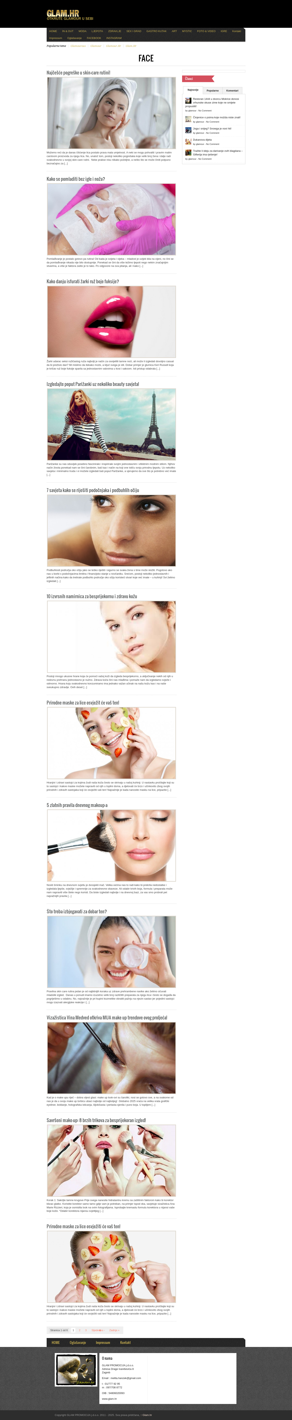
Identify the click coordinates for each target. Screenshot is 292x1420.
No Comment (204, 110)
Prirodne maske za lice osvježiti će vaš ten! (83, 1226)
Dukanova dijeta (202, 139)
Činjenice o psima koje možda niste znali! (216, 117)
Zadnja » (114, 1330)
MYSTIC (187, 31)
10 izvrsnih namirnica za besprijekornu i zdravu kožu (92, 596)
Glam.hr (146, 1415)
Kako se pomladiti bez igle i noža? (76, 178)
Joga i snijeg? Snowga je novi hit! (212, 128)
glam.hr (131, 45)
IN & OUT (67, 31)
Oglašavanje (74, 38)
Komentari (232, 90)
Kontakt (236, 31)
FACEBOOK (94, 38)
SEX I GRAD (133, 31)
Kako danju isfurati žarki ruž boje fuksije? (83, 281)
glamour (95, 45)
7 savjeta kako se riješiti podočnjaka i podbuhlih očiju (93, 490)
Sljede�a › (97, 1330)
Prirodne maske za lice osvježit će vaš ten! (83, 702)
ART (174, 31)
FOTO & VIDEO (206, 31)
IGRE (224, 31)
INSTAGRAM (113, 38)
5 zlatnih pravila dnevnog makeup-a (77, 805)
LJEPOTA (97, 31)
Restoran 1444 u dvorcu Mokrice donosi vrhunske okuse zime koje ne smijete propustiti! (212, 102)
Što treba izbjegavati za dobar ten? (77, 911)
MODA (82, 31)
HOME (53, 31)
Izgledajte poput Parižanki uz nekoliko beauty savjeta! (93, 383)
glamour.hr (113, 45)
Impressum (55, 38)
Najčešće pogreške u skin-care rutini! (78, 72)
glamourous (78, 45)
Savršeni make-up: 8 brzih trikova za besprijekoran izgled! (96, 1120)
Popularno (213, 90)
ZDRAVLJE (114, 31)
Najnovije (193, 89)
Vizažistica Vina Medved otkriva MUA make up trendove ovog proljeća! (107, 1017)
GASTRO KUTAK (156, 31)
